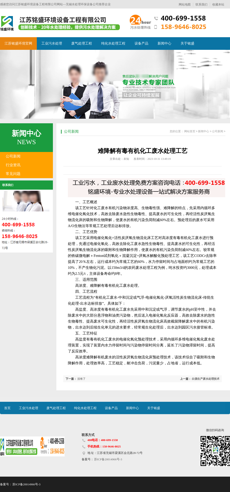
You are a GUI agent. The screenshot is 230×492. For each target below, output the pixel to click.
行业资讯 (13, 165)
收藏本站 (218, 4)
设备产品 (141, 43)
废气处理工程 (81, 43)
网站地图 (185, 4)
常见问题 (13, 174)
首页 (7, 408)
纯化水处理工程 (113, 43)
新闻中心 (164, 43)
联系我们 (201, 4)
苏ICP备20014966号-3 (108, 459)
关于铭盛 (187, 43)
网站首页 (189, 131)
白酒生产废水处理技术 (205, 378)
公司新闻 (13, 156)
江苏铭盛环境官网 (18, 43)
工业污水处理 (51, 43)
